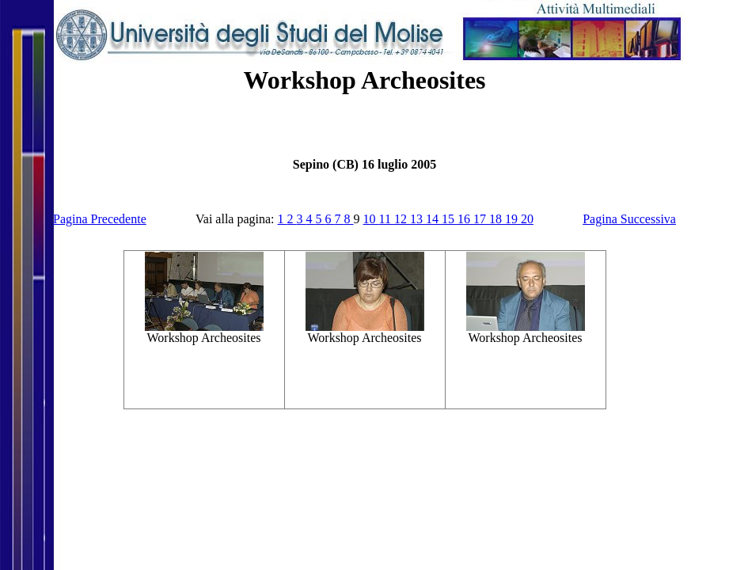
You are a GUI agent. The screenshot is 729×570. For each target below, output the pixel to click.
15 (450, 219)
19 (513, 219)
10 (371, 219)
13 (418, 219)
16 (465, 219)
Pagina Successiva (629, 219)
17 (481, 219)
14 (434, 219)
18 (497, 219)
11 (386, 219)
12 (402, 219)
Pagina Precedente (99, 219)
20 (527, 219)
